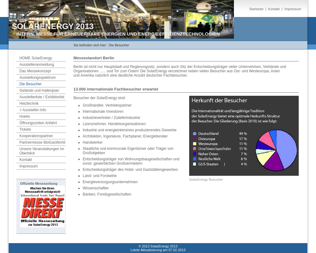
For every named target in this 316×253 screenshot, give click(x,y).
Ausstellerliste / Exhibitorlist (41, 97)
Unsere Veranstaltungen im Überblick (41, 151)
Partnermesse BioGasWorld (42, 142)
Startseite (256, 9)
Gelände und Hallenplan (39, 90)
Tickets (25, 129)
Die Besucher (119, 45)
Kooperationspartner (36, 136)
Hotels (24, 116)
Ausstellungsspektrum (37, 77)
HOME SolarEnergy (35, 58)
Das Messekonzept (35, 71)
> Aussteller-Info (32, 110)
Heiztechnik (29, 103)
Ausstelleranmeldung (36, 64)
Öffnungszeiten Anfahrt (38, 123)
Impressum (293, 9)
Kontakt (274, 9)
